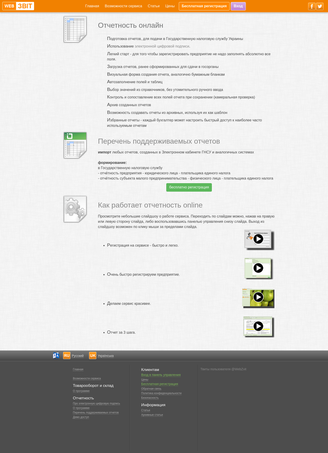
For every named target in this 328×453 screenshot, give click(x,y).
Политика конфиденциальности (161, 393)
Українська (106, 356)
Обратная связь (151, 388)
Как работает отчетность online (150, 205)
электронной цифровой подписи (162, 46)
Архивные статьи (152, 414)
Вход (238, 6)
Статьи (154, 6)
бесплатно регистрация (189, 187)
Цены (170, 6)
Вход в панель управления (161, 375)
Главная (92, 6)
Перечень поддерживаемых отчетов (159, 141)
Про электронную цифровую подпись (96, 403)
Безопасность (150, 397)
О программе (81, 391)
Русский (78, 356)
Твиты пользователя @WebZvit (223, 369)
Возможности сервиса (123, 6)
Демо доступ (81, 417)
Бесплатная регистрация (204, 6)
